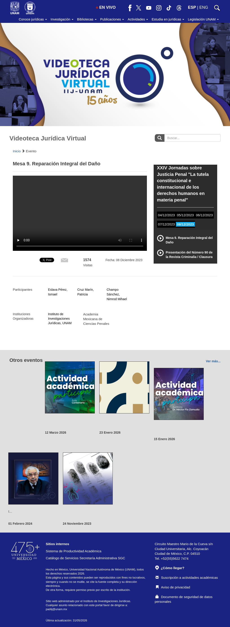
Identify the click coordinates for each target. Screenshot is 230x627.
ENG (203, 7)
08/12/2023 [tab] (185, 224)
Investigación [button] (62, 19)
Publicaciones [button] (112, 19)
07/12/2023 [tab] (166, 224)
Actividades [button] (138, 19)
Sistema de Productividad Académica (74, 551)
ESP (192, 7)
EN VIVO (106, 7)
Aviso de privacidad (172, 587)
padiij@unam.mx (56, 609)
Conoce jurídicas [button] (33, 19)
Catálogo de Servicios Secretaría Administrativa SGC (85, 558)
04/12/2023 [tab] (166, 215)
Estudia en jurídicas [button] (168, 19)
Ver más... (213, 361)
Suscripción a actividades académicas (186, 577)
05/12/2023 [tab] (185, 215)
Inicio (17, 151)
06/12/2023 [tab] (204, 215)
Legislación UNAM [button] (203, 19)
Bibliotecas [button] (87, 19)
